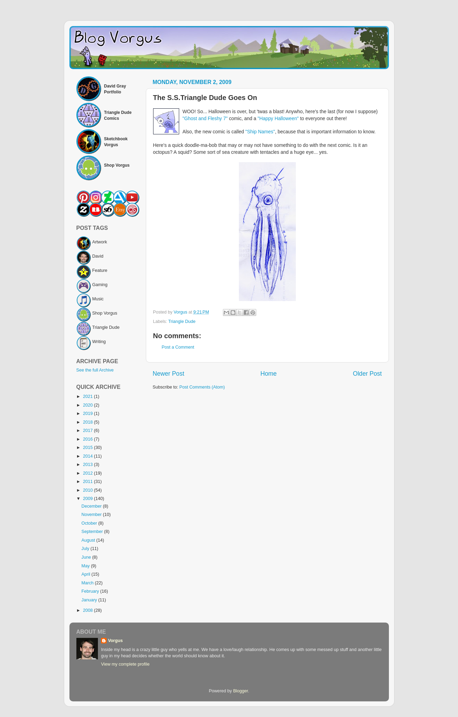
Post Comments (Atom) (202, 387)
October (90, 523)
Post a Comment (178, 347)
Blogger (240, 691)
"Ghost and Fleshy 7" (205, 118)
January (90, 600)
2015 (88, 447)
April (87, 574)
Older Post (367, 373)
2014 (88, 456)
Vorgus (115, 640)
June (87, 557)
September (93, 531)
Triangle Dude (181, 321)
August (89, 540)
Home (268, 373)
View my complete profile (125, 664)
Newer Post (168, 373)
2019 (88, 413)
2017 (88, 430)
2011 (88, 481)
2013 (88, 464)
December (92, 506)
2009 (88, 498)
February (91, 591)
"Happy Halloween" (278, 118)
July (86, 548)
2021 (88, 396)
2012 (88, 473)
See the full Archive (95, 370)
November (92, 514)
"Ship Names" (260, 131)
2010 (88, 490)
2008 (88, 610)
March (88, 583)
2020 (88, 405)
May (86, 566)
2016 (88, 439)
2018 (88, 422)
